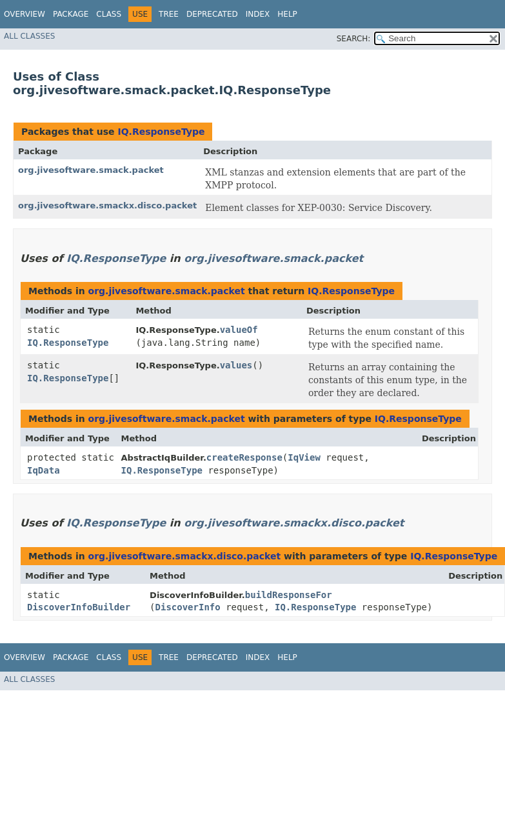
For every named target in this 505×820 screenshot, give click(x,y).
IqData (43, 470)
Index (258, 14)
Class (108, 14)
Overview (24, 14)
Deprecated (212, 14)
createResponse (244, 457)
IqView (304, 457)
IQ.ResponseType (160, 131)
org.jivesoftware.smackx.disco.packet (107, 205)
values (236, 365)
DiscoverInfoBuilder (78, 607)
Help (287, 14)
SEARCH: (354, 38)
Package (70, 14)
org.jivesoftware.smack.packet (91, 170)
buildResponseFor (288, 595)
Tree (169, 14)
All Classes (29, 36)
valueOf (239, 330)
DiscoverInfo (188, 607)
